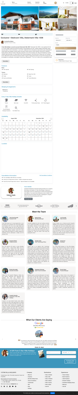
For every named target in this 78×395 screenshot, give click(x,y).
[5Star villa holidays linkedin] (9, 386)
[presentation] (55, 361)
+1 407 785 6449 (6, 382)
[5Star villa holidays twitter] (1, 386)
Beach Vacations (65, 376)
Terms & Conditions (32, 380)
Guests (56, 42)
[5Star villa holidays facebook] (4, 386)
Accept (52, 393)
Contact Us (13, 384)
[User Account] (71, 2)
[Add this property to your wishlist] (61, 8)
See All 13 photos (67, 24)
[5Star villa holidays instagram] (7, 386)
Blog (29, 386)
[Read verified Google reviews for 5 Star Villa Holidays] (39, 324)
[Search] (55, 3)
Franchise (30, 376)
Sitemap (29, 388)
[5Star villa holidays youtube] (12, 386)
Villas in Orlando (48, 374)
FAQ (29, 384)
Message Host (28, 198)
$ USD (67, 2)
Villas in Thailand (48, 378)
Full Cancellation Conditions (45, 175)
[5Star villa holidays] (3, 3)
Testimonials (30, 382)
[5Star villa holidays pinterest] (15, 386)
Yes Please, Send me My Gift (70, 361)
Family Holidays (65, 374)
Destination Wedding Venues (68, 382)
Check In (57, 38)
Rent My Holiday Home (33, 378)
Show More (5, 61)
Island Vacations (65, 378)
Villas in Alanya (48, 380)
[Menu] (75, 3)
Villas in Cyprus (48, 382)
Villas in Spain (48, 384)
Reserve (65, 48)
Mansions (64, 384)
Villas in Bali (47, 376)
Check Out (68, 38)
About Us (30, 374)
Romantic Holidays (66, 380)
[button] (76, 206)
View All (47, 386)
